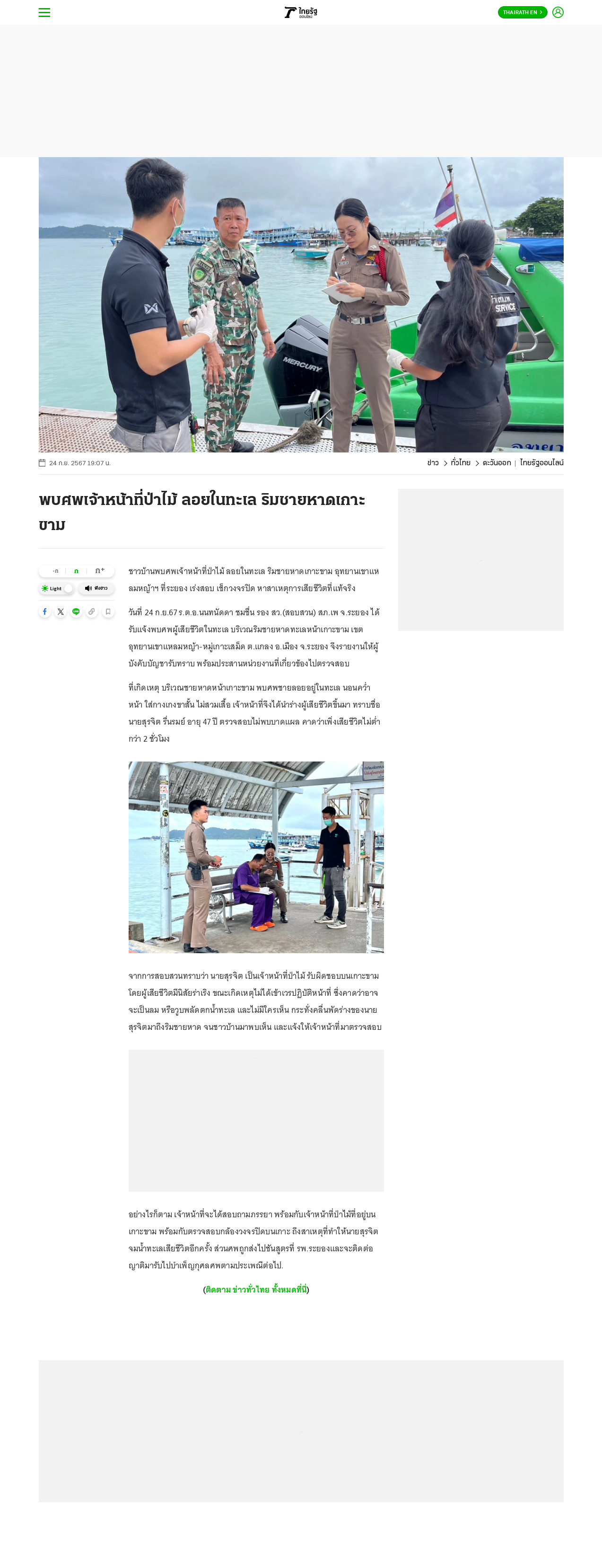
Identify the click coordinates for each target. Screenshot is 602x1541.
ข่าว (433, 463)
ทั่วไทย (461, 463)
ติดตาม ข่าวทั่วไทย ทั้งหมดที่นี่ (256, 1290)
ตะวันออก (497, 463)
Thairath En (522, 13)
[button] (45, 611)
